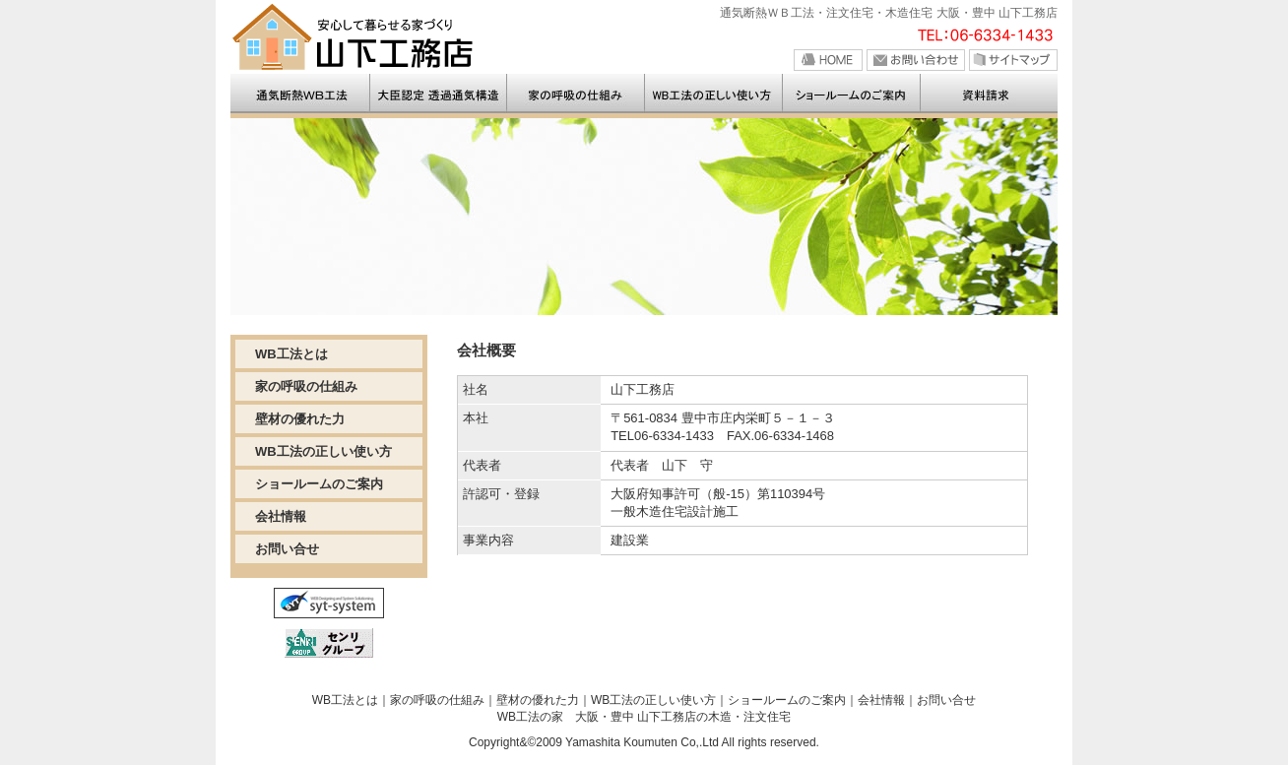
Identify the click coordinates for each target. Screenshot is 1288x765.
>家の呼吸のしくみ (715, 93)
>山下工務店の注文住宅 (300, 93)
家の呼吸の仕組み (306, 386)
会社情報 (280, 516)
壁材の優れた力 (300, 419)
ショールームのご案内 (319, 484)
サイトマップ (1013, 60)
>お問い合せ (990, 93)
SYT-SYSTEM (329, 603)
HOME (828, 60)
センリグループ (329, 643)
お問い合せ (916, 60)
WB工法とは (291, 354)
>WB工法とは (439, 93)
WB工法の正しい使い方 (323, 451)
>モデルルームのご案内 (853, 93)
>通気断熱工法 (577, 93)
